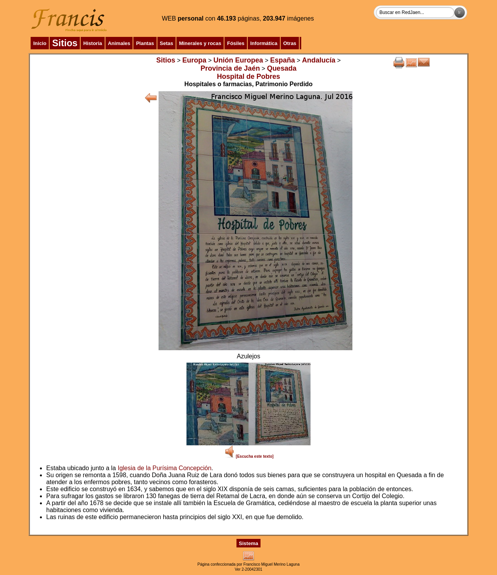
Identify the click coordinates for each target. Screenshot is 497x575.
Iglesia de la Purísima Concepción (164, 468)
